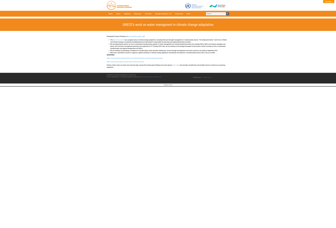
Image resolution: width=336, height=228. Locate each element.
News (188, 14)
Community (179, 14)
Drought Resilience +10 (163, 14)
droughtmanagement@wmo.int (152, 77)
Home (110, 14)
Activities (148, 14)
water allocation (154, 50)
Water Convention (118, 40)
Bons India (176, 65)
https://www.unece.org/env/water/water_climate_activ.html (125, 62)
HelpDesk (127, 14)
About (118, 14)
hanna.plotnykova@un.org (135, 36)
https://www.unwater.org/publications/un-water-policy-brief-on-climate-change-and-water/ (135, 58)
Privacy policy (207, 77)
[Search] (227, 13)
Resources (137, 14)
